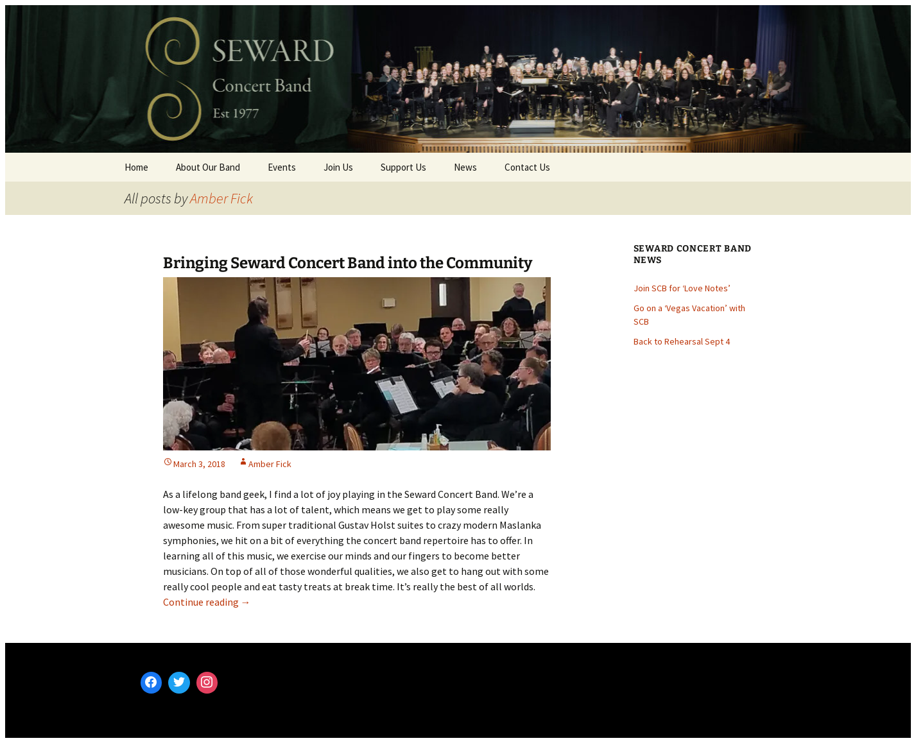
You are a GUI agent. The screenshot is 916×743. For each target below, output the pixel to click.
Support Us (403, 167)
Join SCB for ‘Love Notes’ (682, 288)
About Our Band (208, 167)
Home (136, 167)
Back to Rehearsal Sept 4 (682, 341)
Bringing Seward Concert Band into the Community (347, 263)
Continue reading (207, 601)
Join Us (338, 167)
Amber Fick (221, 198)
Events (282, 167)
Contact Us (527, 167)
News (465, 167)
